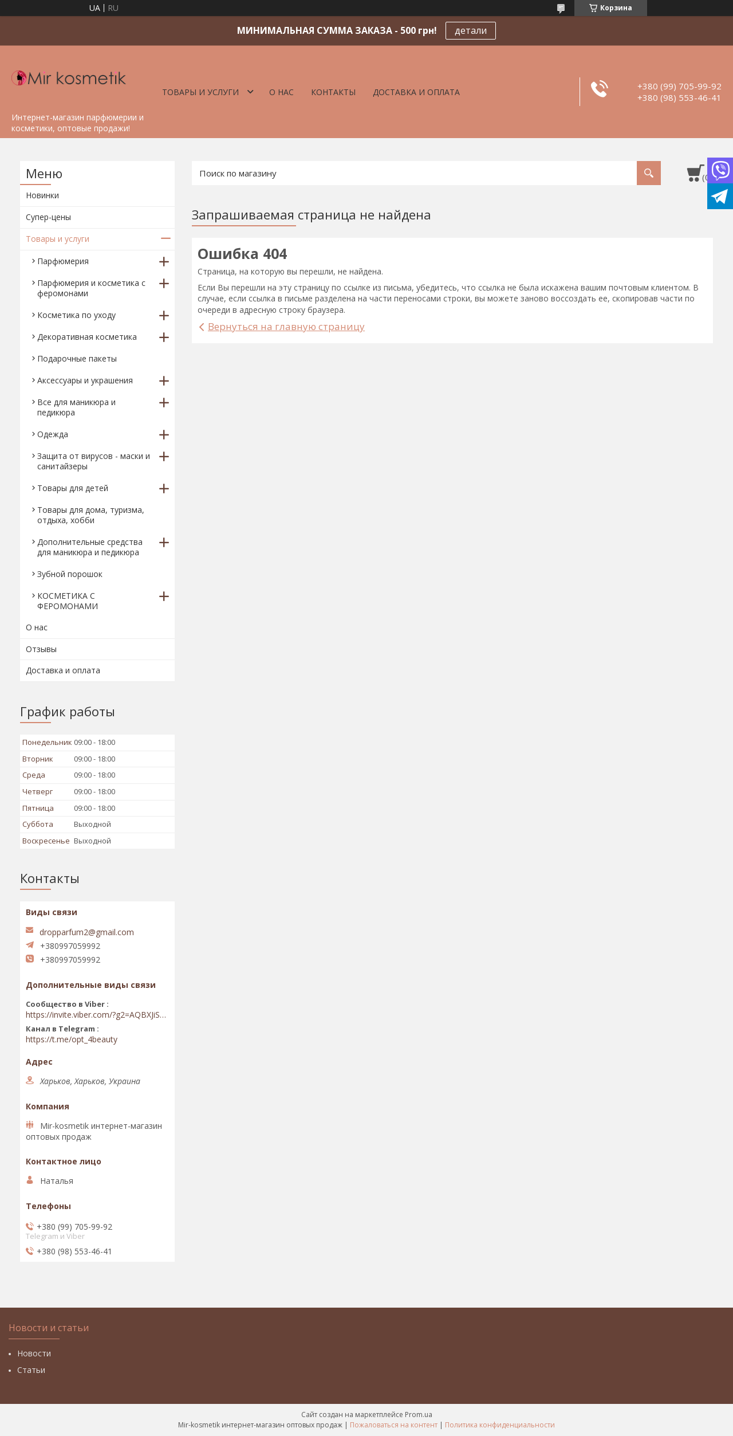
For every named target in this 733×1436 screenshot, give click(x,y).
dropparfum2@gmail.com (87, 932)
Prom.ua (418, 1414)
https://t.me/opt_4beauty (71, 1039)
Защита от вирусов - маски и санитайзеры (93, 461)
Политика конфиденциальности (500, 1425)
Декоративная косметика (87, 336)
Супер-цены (48, 216)
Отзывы (41, 649)
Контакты (333, 92)
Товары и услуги (200, 92)
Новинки (42, 195)
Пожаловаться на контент (394, 1425)
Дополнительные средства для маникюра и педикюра (90, 547)
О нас (281, 92)
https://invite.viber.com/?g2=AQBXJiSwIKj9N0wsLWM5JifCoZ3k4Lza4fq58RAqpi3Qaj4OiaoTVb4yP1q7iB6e (97, 1015)
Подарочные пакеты (77, 358)
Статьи (31, 1369)
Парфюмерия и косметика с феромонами (91, 288)
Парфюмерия (63, 261)
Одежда (52, 434)
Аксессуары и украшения (85, 380)
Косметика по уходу (76, 314)
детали (471, 30)
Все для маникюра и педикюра (76, 407)
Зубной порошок (70, 573)
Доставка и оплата (416, 92)
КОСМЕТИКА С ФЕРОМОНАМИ (67, 600)
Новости (34, 1353)
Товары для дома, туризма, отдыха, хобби (90, 514)
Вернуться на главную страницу (286, 326)
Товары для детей (72, 487)
